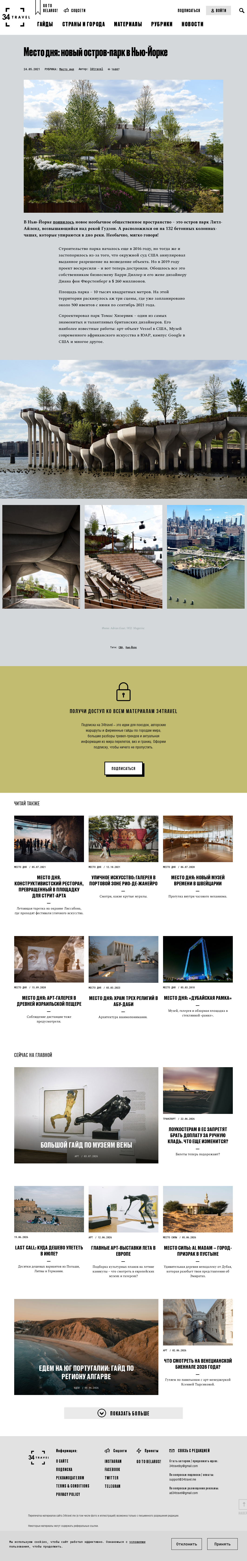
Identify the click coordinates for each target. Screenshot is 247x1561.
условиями (137, 1542)
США (121, 647)
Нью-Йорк (131, 647)
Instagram (113, 1461)
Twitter (112, 1477)
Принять (222, 1543)
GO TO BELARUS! (149, 1461)
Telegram (112, 1486)
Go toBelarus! (50, 8)
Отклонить (186, 1543)
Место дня (66, 69)
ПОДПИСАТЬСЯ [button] (124, 768)
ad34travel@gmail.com (183, 1493)
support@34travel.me (182, 1479)
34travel (96, 69)
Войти (218, 10)
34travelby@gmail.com (183, 1466)
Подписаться (189, 10)
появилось (63, 222)
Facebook (112, 1469)
